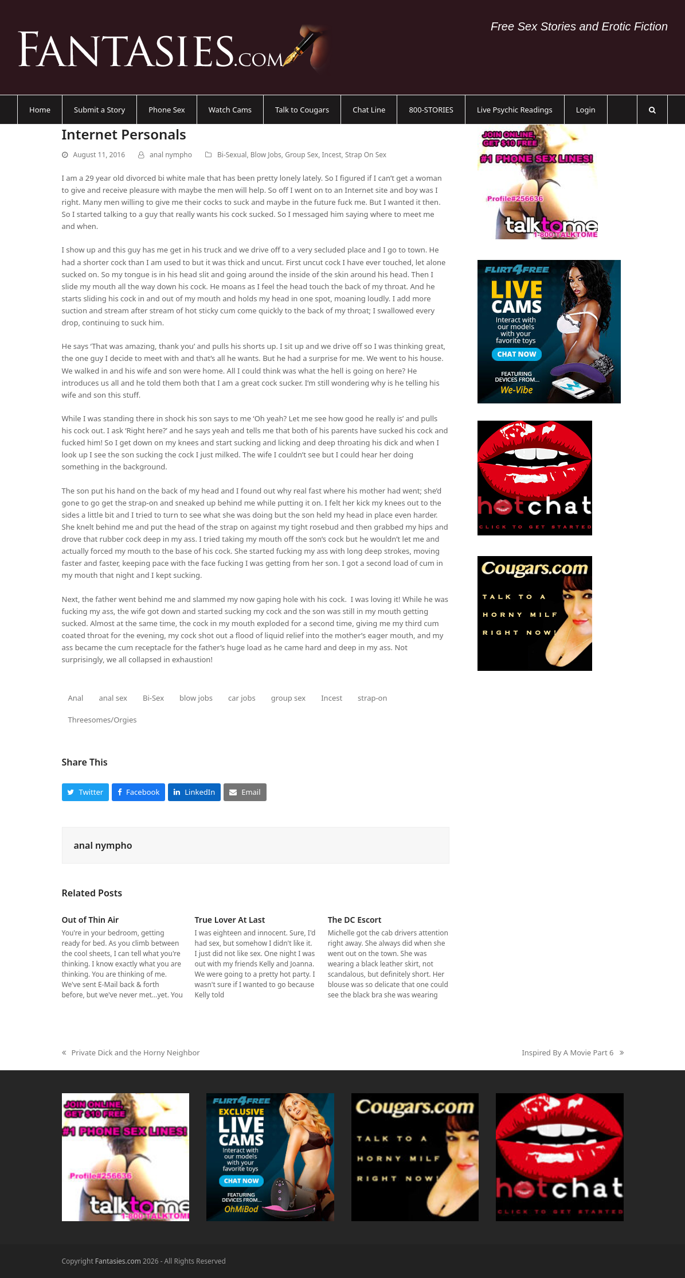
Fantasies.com (118, 1261)
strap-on (372, 698)
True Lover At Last (230, 919)
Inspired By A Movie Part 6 (572, 1053)
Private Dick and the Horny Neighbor (131, 1053)
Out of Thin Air (90, 919)
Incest (332, 155)
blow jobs (196, 698)
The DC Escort (355, 919)
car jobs (242, 698)
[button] (652, 109)
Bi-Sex (153, 698)
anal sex (113, 698)
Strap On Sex (365, 155)
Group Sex (301, 155)
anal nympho (171, 155)
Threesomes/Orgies (102, 719)
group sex (288, 698)
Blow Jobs (265, 155)
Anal (75, 698)
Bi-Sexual (231, 155)
